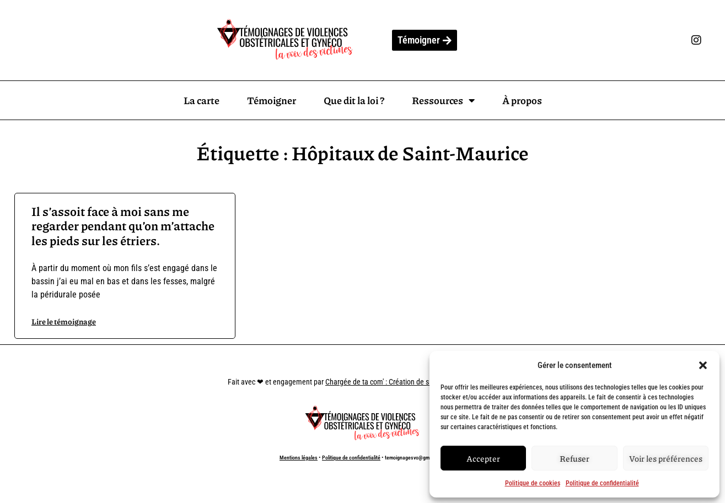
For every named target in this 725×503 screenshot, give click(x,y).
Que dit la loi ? (354, 100)
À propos (522, 100)
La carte (201, 100)
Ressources (443, 100)
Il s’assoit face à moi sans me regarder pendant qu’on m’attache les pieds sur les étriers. (122, 226)
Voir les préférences (665, 458)
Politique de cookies (532, 483)
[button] (702, 365)
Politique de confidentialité (602, 483)
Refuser (574, 458)
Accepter (483, 458)
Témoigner (271, 100)
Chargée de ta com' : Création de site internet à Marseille (411, 381)
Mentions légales (299, 458)
